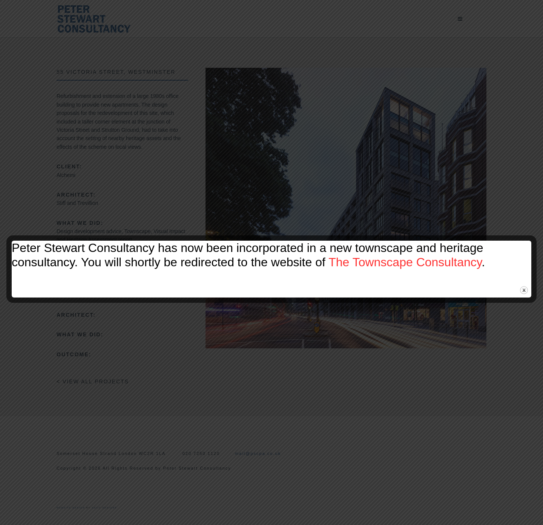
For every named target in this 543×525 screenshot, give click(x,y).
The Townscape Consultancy (405, 262)
